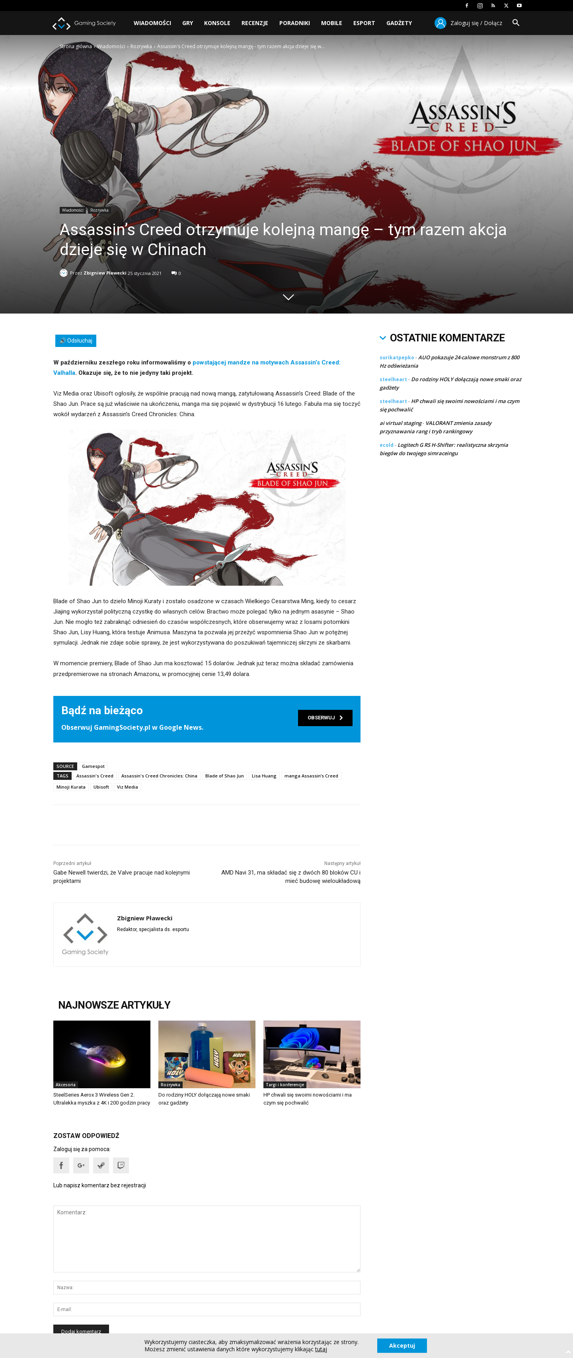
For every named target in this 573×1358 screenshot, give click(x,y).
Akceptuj (402, 1345)
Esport (364, 23)
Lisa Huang (264, 776)
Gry (187, 23)
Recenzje (255, 23)
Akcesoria (66, 1084)
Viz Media (127, 787)
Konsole (217, 23)
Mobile (331, 23)
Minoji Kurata (71, 787)
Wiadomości (152, 23)
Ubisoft (101, 787)
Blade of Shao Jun (224, 776)
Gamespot (93, 766)
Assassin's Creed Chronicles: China (159, 776)
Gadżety (399, 23)
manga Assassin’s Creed (311, 776)
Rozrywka (141, 46)
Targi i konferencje (285, 1084)
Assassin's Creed (94, 776)
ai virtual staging (400, 423)
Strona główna (76, 46)
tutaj (321, 1349)
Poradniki (294, 23)
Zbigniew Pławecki (105, 272)
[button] (515, 23)
